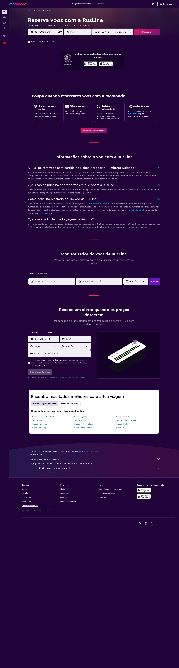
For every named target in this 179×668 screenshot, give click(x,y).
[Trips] (4, 35)
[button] (4, 4)
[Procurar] (4, 17)
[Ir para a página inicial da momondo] (17, 4)
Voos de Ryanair (80, 417)
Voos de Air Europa (39, 428)
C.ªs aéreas (38, 11)
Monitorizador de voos (96, 204)
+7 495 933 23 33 (136, 210)
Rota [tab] (32, 273)
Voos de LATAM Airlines (83, 424)
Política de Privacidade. (78, 377)
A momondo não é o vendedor (95, 459)
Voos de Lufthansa (39, 424)
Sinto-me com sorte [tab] (69, 404)
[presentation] (106, 64)
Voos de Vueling (80, 420)
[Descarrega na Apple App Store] (144, 496)
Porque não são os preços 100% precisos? (95, 468)
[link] (94, 130)
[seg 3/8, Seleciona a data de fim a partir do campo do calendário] (136, 281)
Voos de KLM (120, 428)
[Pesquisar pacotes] (4, 28)
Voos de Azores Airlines (83, 428)
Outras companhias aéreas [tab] (44, 404)
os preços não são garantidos (88, 451)
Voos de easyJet (122, 417)
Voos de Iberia (121, 424)
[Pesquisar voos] (4, 12)
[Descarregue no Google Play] (144, 490)
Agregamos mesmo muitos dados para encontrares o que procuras (95, 463)
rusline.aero (45, 213)
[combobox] (35, 25)
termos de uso (62, 377)
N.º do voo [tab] (42, 273)
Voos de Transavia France (125, 420)
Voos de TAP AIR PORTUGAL (43, 417)
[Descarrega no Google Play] (90, 64)
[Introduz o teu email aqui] (62, 353)
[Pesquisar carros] (4, 22)
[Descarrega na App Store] (106, 64)
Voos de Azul (36, 420)
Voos (29, 11)
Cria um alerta (134, 114)
